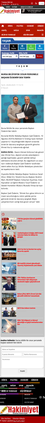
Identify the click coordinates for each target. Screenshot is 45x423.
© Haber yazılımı (12, 421)
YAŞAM (22, 66)
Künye (8, 7)
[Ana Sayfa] (3, 26)
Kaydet (22, 371)
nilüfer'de (24, 340)
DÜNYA (10, 26)
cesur (31, 340)
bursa (18, 340)
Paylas (5, 47)
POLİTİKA (20, 26)
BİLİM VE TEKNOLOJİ (8, 35)
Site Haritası (6, 418)
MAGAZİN (40, 30)
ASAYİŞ (4, 30)
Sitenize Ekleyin (19, 418)
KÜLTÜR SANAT (28, 35)
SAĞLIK (16, 30)
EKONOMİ (30, 26)
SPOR (28, 30)
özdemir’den (11, 343)
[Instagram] (32, 3)
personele (38, 340)
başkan (3, 343)
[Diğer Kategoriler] (42, 35)
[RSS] (36, 3)
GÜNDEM (40, 26)
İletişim (14, 7)
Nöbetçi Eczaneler (27, 7)
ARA (39, 56)
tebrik (19, 343)
